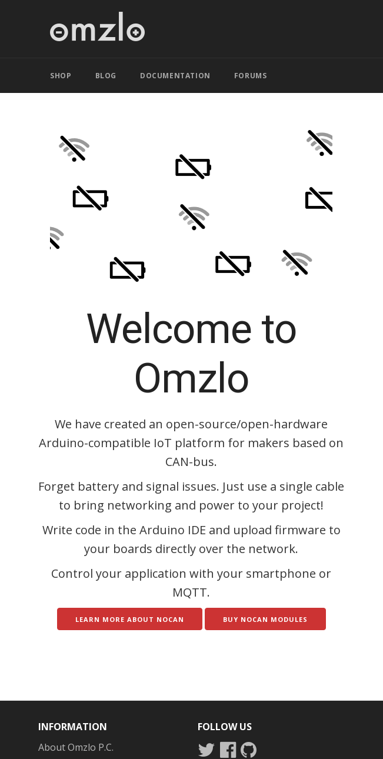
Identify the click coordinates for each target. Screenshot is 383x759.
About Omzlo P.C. (76, 747)
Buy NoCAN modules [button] (265, 619)
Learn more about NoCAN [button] (129, 619)
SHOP (60, 76)
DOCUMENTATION (175, 76)
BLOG (105, 76)
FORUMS (250, 76)
